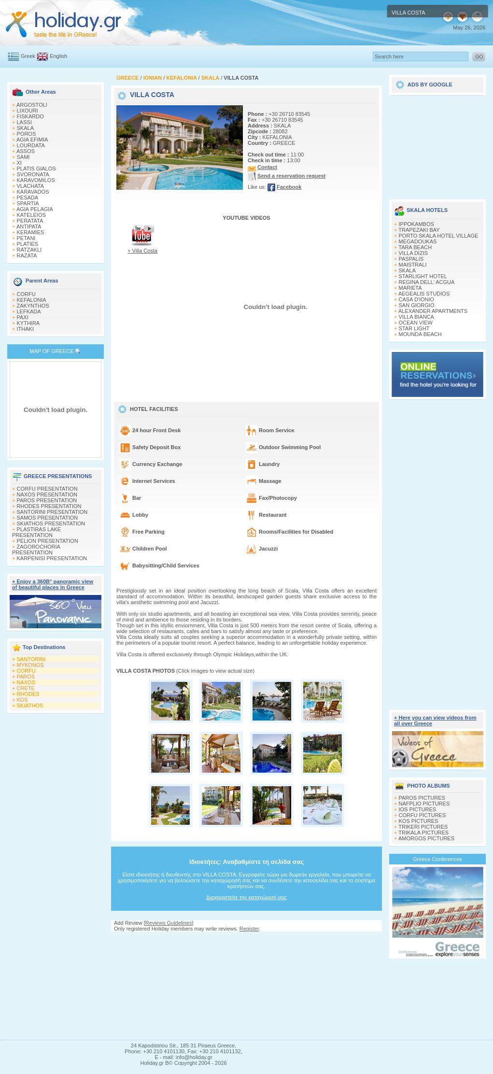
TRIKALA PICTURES (423, 832)
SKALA (25, 128)
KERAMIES (30, 232)
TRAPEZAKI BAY (418, 230)
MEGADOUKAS (418, 241)
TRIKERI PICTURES (423, 827)
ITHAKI (25, 329)
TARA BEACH (415, 247)
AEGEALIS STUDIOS (424, 294)
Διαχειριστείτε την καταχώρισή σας (246, 897)
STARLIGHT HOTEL (423, 276)
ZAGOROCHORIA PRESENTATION (36, 549)
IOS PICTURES (418, 809)
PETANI (26, 238)
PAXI (22, 317)
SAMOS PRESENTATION (47, 518)
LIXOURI (27, 110)
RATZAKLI (29, 250)
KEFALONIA (31, 300)
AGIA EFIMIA (32, 139)
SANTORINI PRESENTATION (52, 512)
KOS (22, 700)
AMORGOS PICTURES (426, 838)
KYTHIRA (28, 323)
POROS (26, 134)
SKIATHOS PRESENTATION (51, 523)
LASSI (24, 122)
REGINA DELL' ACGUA (427, 282)
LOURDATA (31, 145)
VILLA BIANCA (416, 317)
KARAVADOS (33, 192)
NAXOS (26, 682)
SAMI (23, 157)
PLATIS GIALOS (36, 168)
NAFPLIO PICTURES (424, 803)
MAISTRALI (413, 265)
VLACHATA (30, 186)
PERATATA (30, 221)
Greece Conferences (437, 859)
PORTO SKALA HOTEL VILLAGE (439, 236)
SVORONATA (33, 174)
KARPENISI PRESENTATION (52, 558)
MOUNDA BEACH (420, 334)
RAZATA (27, 255)
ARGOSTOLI (31, 105)
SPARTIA (28, 203)
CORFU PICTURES (422, 815)
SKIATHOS (30, 705)
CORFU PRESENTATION (47, 489)
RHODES (28, 694)
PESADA (28, 197)
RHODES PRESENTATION (49, 506)
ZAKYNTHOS (33, 306)
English (58, 56)
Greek (28, 56)
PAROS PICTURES (422, 798)
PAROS (26, 676)
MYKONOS (30, 665)
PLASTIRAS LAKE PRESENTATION (36, 532)
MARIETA (410, 288)
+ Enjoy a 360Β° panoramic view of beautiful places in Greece (52, 584)
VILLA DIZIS (413, 253)
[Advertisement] (247, 985)
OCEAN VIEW (416, 322)
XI (19, 163)
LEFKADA (29, 311)
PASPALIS (411, 259)
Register (249, 929)
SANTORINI (31, 659)
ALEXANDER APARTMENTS (432, 311)
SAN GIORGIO (417, 305)
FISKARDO (30, 116)
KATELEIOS (31, 215)
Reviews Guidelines (168, 923)
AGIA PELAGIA (34, 209)
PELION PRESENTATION (47, 541)
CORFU (26, 294)
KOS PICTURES (418, 821)
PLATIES (27, 244)
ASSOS (25, 151)
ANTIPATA (28, 226)
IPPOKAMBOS (416, 224)
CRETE (26, 688)
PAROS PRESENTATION (47, 500)
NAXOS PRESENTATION (47, 494)
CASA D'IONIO (417, 299)
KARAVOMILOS (36, 180)
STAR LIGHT (414, 328)
